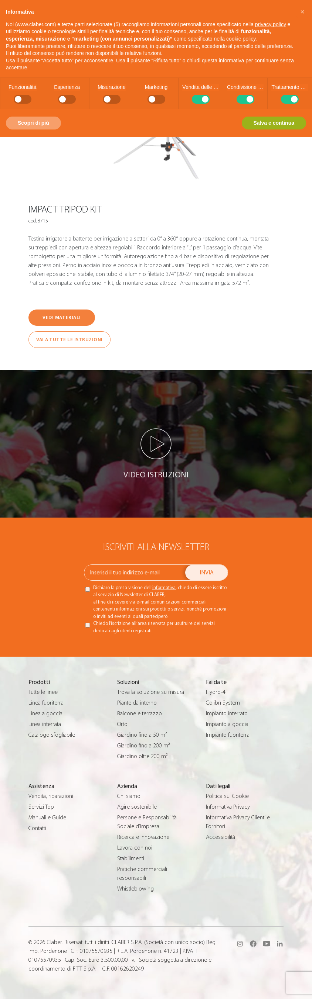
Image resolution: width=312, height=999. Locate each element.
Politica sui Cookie (227, 796)
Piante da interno (137, 702)
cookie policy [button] (240, 39)
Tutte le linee (43, 692)
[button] (302, 12)
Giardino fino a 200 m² (143, 745)
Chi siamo (128, 796)
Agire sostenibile (137, 806)
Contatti (37, 828)
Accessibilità (220, 837)
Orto (122, 724)
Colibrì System (223, 702)
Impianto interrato (227, 713)
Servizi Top (41, 806)
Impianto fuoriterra (228, 735)
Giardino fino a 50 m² (142, 735)
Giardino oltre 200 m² (142, 756)
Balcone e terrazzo (139, 713)
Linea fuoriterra (46, 702)
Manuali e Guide (47, 817)
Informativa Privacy (228, 806)
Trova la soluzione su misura (150, 692)
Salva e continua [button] (274, 123)
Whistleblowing (135, 888)
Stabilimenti (130, 858)
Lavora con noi (134, 847)
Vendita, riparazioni (50, 796)
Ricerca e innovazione (143, 837)
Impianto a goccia (227, 724)
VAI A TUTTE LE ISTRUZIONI (69, 339)
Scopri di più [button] (33, 123)
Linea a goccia (45, 713)
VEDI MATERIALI (62, 317)
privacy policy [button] (270, 24)
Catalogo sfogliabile (51, 735)
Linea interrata (44, 724)
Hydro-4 (215, 692)
